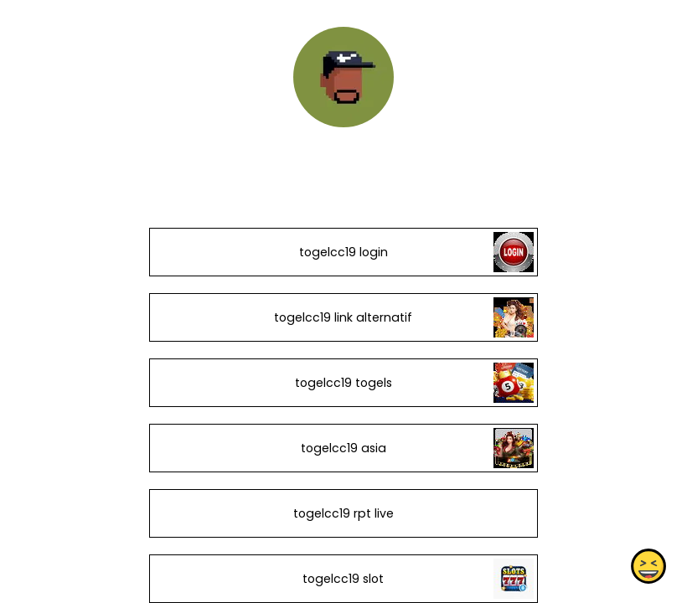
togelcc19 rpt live (343, 513)
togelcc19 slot (343, 578)
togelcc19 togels (343, 382)
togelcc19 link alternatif (343, 317)
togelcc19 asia (343, 448)
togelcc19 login (343, 252)
